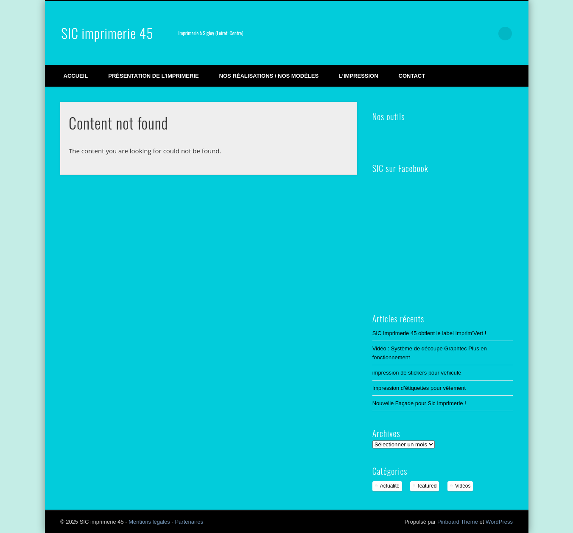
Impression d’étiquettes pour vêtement (419, 388)
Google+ (470, 33)
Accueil (76, 76)
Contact (412, 76)
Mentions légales (149, 522)
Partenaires (189, 522)
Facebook (435, 33)
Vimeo (452, 33)
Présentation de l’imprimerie (153, 76)
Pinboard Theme (457, 522)
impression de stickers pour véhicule (416, 372)
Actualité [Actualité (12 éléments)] (390, 486)
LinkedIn (488, 33)
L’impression (358, 76)
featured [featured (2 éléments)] (427, 486)
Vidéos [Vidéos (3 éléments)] (462, 486)
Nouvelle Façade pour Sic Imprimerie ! (419, 403)
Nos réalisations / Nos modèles (269, 76)
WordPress (499, 522)
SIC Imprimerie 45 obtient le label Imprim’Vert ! (429, 333)
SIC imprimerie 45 (107, 33)
